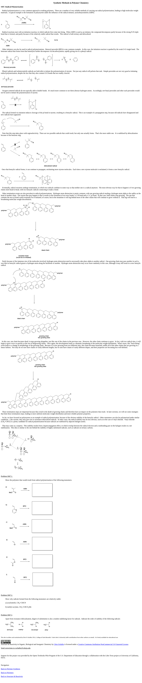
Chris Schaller (59, 644)
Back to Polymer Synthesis (10, 669)
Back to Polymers (7, 673)
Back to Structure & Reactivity (12, 676)
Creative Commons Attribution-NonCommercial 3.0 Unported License (103, 644)
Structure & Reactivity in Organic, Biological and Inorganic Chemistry (26, 644)
